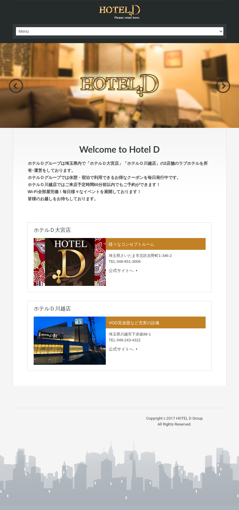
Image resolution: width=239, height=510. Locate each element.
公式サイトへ (123, 270)
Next (223, 86)
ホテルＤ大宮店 (52, 230)
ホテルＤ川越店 (52, 308)
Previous (16, 86)
